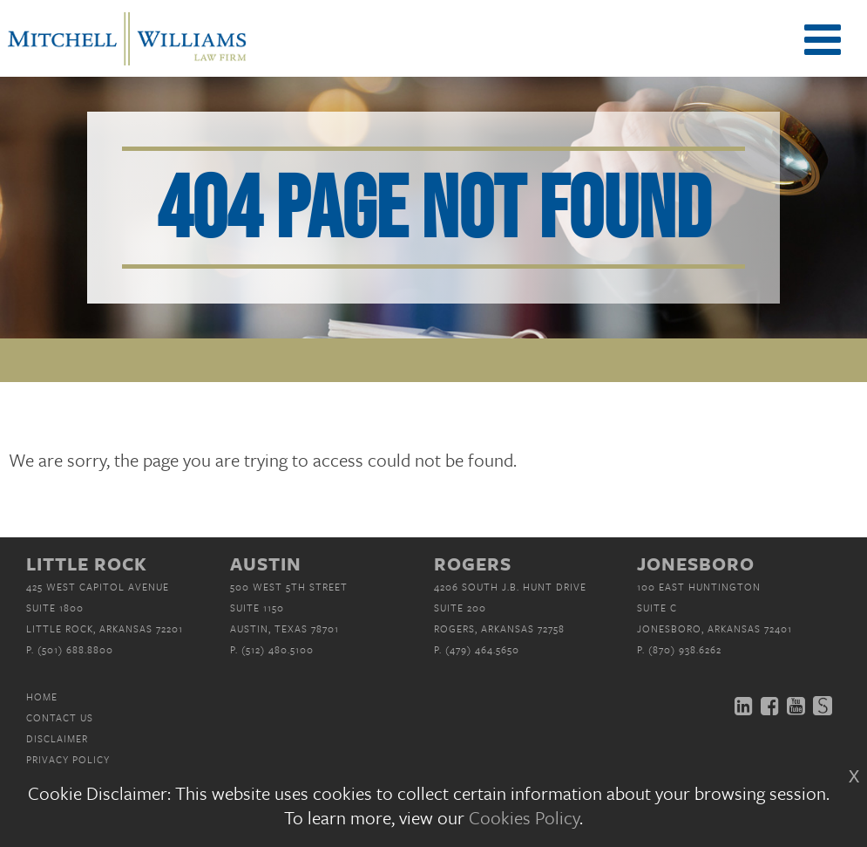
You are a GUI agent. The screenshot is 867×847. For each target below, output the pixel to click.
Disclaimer (57, 738)
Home (42, 696)
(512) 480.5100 (277, 649)
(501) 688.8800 (75, 649)
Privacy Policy (68, 759)
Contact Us (59, 717)
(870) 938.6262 (684, 649)
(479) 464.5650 (482, 649)
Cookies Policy (524, 817)
